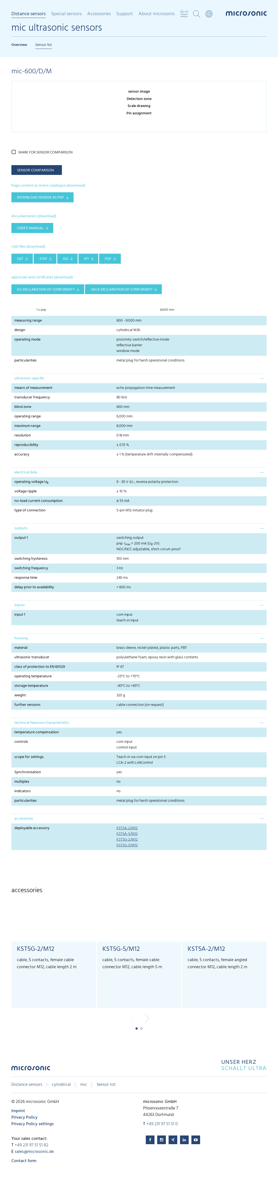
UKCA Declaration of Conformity (122, 290)
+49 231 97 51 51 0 (162, 1124)
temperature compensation (36, 732)
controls (21, 742)
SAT (20, 259)
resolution (22, 435)
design (19, 330)
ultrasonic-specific (29, 378)
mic (83, 1084)
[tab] (139, 378)
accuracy (21, 454)
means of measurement (33, 388)
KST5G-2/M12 (127, 839)
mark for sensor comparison (45, 152)
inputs (19, 605)
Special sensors (66, 14)
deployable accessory (31, 828)
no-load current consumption (38, 501)
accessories (23, 819)
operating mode (27, 339)
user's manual (30, 228)
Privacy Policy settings (32, 1124)
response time (25, 578)
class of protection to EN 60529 (39, 667)
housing (21, 638)
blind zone (22, 407)
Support (124, 14)
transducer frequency (32, 397)
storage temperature (31, 686)
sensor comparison (35, 170)
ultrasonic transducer (31, 657)
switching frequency (31, 568)
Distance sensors (28, 14)
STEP (43, 259)
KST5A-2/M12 (127, 828)
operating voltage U (31, 482)
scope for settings (29, 757)
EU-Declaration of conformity (46, 290)
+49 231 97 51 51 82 (31, 1145)
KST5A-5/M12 (127, 834)
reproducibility (26, 445)
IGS (65, 259)
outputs (20, 528)
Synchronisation (27, 772)
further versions (27, 705)
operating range (27, 416)
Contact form (23, 1161)
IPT (86, 259)
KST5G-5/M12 (127, 845)
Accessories (99, 14)
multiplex (21, 782)
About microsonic (156, 14)
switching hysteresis (31, 559)
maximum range (27, 426)
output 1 (21, 538)
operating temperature (33, 676)
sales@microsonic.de (34, 1151)
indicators (22, 791)
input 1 (19, 615)
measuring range (28, 320)
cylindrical (61, 1084)
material (20, 648)
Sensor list (43, 45)
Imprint (18, 1111)
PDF (108, 259)
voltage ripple (25, 491)
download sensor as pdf (40, 197)
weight (20, 695)
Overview (19, 45)
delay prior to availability (34, 587)
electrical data (25, 472)
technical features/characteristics (41, 723)
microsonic (30, 1069)
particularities (25, 360)
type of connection (30, 510)
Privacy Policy (24, 1117)
